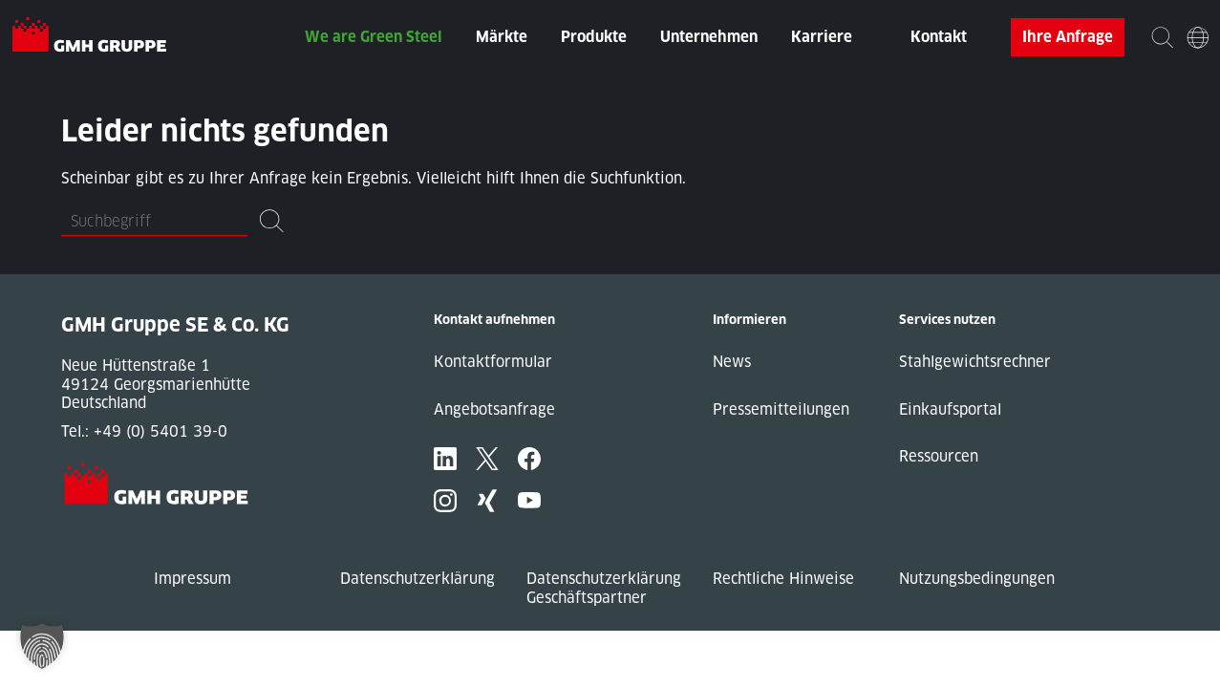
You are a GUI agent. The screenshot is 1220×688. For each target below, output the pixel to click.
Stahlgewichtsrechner (975, 362)
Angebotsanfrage (494, 409)
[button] (42, 646)
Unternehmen (709, 37)
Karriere (821, 37)
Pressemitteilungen (781, 409)
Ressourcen (938, 456)
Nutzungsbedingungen (977, 579)
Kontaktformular (493, 362)
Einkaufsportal (950, 409)
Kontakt (938, 37)
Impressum (192, 579)
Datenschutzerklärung (417, 579)
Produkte (594, 37)
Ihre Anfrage (1067, 37)
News (732, 362)
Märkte (501, 37)
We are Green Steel (373, 37)
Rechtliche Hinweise (783, 579)
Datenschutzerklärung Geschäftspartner (603, 588)
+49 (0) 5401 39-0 (160, 431)
